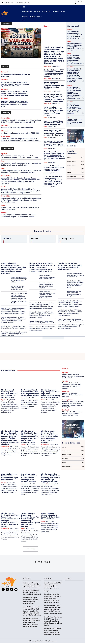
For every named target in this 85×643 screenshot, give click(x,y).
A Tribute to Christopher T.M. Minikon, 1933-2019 (20, 133)
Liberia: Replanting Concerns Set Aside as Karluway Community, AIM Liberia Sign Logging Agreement (54, 85)
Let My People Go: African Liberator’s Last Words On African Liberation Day (53, 122)
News (3, 161)
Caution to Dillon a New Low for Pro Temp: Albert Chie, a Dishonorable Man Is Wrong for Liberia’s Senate (14, 93)
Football (65, 391)
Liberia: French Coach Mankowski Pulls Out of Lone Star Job (72, 395)
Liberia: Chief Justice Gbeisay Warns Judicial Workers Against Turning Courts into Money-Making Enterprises (52, 631)
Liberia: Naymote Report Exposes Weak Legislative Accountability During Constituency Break (21, 171)
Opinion (4, 153)
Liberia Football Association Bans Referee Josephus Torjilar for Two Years (72, 413)
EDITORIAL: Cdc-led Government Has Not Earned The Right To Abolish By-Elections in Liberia (15, 84)
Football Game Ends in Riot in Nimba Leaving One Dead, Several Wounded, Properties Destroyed (73, 404)
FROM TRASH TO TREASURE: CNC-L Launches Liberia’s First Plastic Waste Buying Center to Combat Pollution (54, 143)
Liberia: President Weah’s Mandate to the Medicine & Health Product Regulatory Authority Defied (47, 295)
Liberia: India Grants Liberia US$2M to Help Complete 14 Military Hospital (46, 285)
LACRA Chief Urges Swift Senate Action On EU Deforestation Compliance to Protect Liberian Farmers (54, 132)
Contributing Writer (10, 55)
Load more (30, 549)
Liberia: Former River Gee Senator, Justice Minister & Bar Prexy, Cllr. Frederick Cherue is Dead (21, 121)
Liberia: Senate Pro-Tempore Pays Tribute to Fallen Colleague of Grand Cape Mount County (20, 139)
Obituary (4, 125)
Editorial (4, 72)
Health (4, 187)
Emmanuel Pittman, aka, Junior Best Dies (17, 127)
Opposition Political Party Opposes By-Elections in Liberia (17, 287)
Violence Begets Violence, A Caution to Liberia (15, 75)
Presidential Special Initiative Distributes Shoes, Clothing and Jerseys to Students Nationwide (54, 168)
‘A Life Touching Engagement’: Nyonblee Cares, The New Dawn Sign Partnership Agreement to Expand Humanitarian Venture (53, 111)
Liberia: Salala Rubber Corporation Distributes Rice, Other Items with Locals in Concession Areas (75, 284)
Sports (4, 205)
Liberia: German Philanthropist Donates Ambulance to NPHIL (47, 277)
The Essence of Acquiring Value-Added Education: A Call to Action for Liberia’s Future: (21, 49)
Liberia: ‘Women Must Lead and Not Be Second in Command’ (75, 275)
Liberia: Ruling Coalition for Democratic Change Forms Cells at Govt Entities (19, 279)
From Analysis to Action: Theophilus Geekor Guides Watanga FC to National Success (18, 216)
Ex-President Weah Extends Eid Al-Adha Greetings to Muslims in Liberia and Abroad (21, 164)
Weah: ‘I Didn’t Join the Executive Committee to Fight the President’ (20, 208)
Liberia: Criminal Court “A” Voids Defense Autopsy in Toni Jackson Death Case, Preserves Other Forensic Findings (21, 200)
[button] (23, 20)
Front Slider (5, 118)
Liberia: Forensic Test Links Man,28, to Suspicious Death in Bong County (74, 293)
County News (67, 400)
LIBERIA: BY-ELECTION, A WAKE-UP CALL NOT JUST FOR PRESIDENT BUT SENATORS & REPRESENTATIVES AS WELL (14, 103)
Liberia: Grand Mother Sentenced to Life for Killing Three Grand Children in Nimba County (70, 266)
